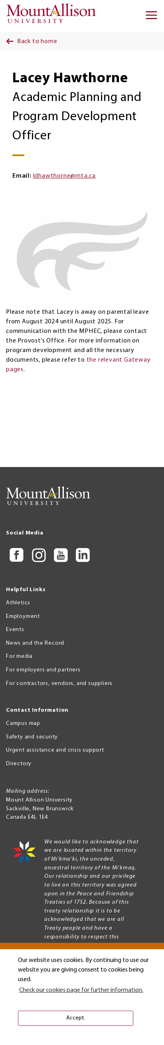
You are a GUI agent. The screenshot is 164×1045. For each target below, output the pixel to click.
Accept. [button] (75, 1018)
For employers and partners (43, 670)
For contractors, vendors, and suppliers (59, 684)
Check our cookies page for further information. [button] (81, 990)
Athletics (18, 603)
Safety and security (32, 737)
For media (19, 656)
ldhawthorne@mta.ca (64, 176)
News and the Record (35, 643)
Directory (19, 764)
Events (15, 630)
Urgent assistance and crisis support (55, 750)
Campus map (23, 723)
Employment (23, 616)
